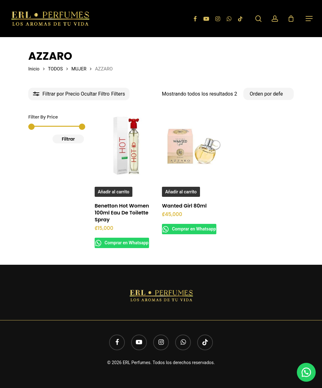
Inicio (33, 69)
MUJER (78, 69)
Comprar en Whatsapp (128, 242)
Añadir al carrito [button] (113, 191)
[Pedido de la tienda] (268, 94)
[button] (309, 18)
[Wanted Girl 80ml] (193, 145)
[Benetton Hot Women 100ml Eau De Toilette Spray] (126, 145)
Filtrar (68, 139)
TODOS (55, 69)
